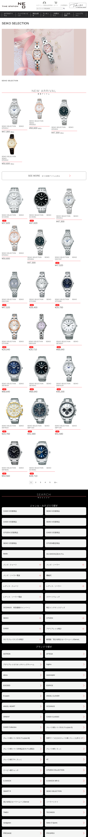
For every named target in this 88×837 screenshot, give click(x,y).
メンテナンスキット (54, 725)
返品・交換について (68, 782)
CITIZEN (49, 478)
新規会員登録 (48, 5)
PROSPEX (50, 694)
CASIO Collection (9, 588)
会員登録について (10, 792)
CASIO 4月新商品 (10, 382)
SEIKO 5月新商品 (53, 371)
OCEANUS (50, 567)
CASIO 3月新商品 (53, 393)
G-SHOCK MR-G (52, 641)
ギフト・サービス (39, 802)
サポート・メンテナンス (12, 802)
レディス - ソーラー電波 (12, 457)
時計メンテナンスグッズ (55, 468)
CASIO (6, 489)
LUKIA (48, 736)
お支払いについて (39, 782)
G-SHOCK (7, 641)
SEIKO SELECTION (54, 652)
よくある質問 (67, 14)
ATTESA (49, 514)
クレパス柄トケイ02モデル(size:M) (16, 598)
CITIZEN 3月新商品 (10, 393)
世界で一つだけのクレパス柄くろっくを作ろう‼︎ (64, 598)
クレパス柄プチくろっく (12, 620)
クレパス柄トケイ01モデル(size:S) (59, 588)
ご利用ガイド (56, 14)
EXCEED (6, 546)
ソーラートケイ (52, 662)
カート (55, 5)
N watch (6, 556)
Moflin (5, 414)
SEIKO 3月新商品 (10, 404)
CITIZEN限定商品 (53, 404)
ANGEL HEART (9, 567)
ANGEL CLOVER (52, 556)
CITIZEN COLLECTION (55, 630)
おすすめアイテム (8, 14)
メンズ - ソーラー (53, 425)
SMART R (7, 652)
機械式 (48, 436)
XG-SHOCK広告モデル (55, 414)
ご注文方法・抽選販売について (15, 782)
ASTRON (6, 514)
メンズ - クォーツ (10, 425)
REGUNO (7, 746)
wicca (5, 535)
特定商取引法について (40, 792)
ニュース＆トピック (23, 14)
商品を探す (36, 14)
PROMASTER (51, 704)
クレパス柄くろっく (54, 609)
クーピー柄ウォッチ (11, 631)
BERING (49, 714)
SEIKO (5, 478)
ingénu (48, 525)
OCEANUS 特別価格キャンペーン (16, 468)
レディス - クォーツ (10, 446)
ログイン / (39, 5)
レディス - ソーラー (53, 446)
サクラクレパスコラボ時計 (13, 500)
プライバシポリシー (68, 792)
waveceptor (50, 535)
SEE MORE (44, 139)
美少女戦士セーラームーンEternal (16, 662)
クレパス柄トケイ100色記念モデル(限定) (18, 609)
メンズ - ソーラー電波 (11, 436)
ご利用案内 (63, 5)
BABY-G (6, 714)
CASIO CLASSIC (52, 577)
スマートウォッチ (53, 457)
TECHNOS (50, 673)
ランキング (46, 14)
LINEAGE (7, 736)
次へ (55, 343)
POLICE (6, 725)
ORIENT (6, 577)
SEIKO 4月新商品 (53, 382)
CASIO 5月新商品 (10, 371)
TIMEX (5, 673)
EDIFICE (49, 546)
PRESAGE (7, 694)
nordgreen (7, 683)
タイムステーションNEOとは (77, 814)
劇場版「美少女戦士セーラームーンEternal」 (63, 500)
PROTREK (7, 704)
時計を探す (43, 814)
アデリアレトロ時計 (54, 489)
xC (47, 620)
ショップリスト (79, 14)
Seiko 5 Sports (51, 683)
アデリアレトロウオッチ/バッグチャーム (18, 525)
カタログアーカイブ (68, 802)
